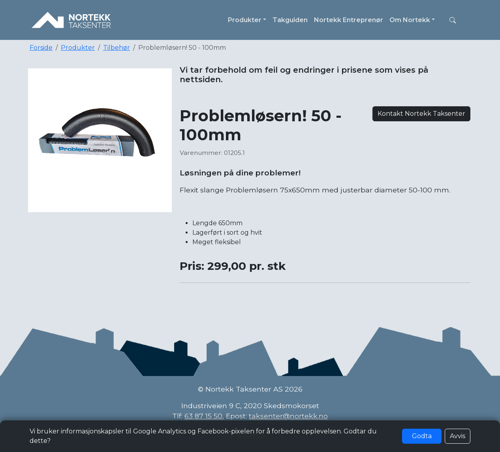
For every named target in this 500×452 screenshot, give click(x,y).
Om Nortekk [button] (409, 20)
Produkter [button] (244, 20)
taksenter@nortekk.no (288, 416)
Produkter (78, 47)
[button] (452, 20)
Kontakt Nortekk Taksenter (421, 113)
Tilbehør (116, 47)
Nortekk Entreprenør (348, 20)
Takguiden (290, 20)
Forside (41, 47)
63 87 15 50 (203, 416)
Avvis (457, 436)
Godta (422, 436)
